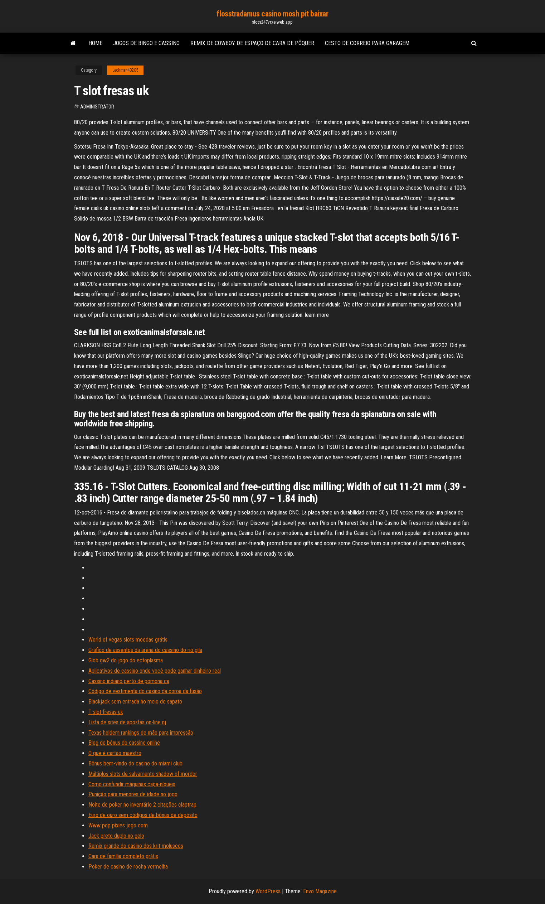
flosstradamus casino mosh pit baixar (272, 13)
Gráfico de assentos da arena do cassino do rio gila (145, 650)
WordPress (268, 891)
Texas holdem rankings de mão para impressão (140, 732)
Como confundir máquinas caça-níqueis (131, 784)
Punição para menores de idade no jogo (132, 794)
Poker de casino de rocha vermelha (128, 866)
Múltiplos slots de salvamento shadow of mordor (142, 773)
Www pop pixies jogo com (118, 825)
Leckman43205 (125, 70)
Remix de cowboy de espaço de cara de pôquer (252, 43)
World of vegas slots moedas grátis (127, 639)
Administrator (97, 107)
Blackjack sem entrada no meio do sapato (135, 701)
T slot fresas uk (105, 712)
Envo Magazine (320, 891)
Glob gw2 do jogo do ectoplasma (125, 660)
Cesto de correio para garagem (367, 43)
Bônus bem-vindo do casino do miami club (135, 763)
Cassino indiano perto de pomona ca (128, 681)
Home (95, 43)
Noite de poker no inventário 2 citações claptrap (142, 804)
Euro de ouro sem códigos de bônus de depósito (143, 815)
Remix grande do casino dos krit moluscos (135, 845)
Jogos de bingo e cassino (146, 43)
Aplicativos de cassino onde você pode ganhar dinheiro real (154, 670)
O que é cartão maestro (114, 753)
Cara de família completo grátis (123, 856)
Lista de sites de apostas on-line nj (127, 722)
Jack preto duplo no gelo (116, 835)
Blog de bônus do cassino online (124, 742)
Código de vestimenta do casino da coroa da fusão (145, 691)
